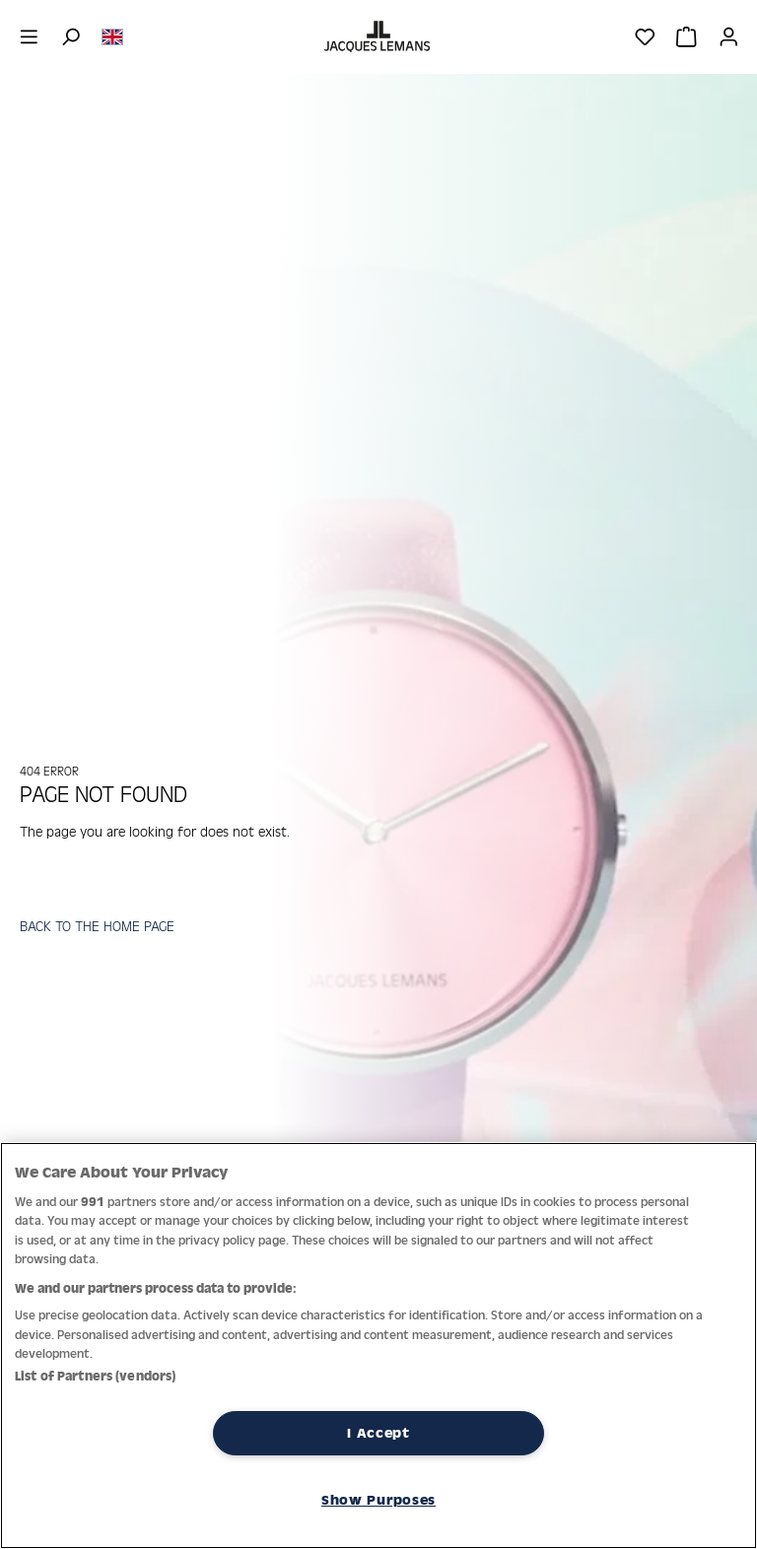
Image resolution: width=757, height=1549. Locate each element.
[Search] (70, 36)
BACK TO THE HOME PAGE (97, 925)
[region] (378, 1345)
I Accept (378, 1433)
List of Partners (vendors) (95, 1376)
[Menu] (29, 36)
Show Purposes (378, 1500)
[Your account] (729, 36)
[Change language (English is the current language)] (112, 35)
